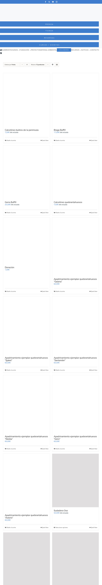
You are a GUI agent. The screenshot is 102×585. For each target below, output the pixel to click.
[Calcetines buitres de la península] (26, 100)
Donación (9, 267)
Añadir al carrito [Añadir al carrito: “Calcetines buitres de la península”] (11, 140)
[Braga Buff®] (75, 100)
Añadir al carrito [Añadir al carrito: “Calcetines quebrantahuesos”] (60, 212)
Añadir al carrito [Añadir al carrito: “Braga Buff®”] (60, 140)
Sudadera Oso (61, 510)
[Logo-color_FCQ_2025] (51, 5)
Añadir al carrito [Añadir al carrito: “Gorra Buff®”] (11, 212)
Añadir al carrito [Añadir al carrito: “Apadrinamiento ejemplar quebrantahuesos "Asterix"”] (11, 527)
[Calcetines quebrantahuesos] (75, 172)
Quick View (45, 140)
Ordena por (10, 64)
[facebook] (45, 2)
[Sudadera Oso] (75, 480)
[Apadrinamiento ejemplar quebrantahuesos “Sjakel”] (26, 325)
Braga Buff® (60, 130)
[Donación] (26, 241)
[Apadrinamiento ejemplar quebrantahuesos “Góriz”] (75, 404)
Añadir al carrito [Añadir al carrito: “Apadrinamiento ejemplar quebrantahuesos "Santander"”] (60, 370)
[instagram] (56, 2)
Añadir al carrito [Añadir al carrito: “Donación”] (11, 291)
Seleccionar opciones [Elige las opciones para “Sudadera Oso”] (61, 527)
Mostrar (37, 64)
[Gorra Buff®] (26, 172)
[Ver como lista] (57, 65)
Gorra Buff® (10, 202)
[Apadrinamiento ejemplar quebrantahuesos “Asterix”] (26, 483)
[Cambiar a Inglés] (6, 53)
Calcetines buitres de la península (22, 130)
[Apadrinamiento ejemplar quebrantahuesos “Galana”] (75, 247)
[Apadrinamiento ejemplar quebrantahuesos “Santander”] (75, 325)
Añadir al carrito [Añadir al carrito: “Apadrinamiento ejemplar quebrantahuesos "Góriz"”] (60, 449)
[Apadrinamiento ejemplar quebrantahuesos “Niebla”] (26, 404)
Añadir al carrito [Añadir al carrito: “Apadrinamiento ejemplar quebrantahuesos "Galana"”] (60, 291)
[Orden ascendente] (27, 64)
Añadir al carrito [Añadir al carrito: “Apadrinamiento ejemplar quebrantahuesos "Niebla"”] (11, 449)
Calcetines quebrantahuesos (68, 202)
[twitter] (49, 2)
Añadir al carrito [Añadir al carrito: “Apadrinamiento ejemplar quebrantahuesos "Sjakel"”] (11, 370)
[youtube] (53, 2)
